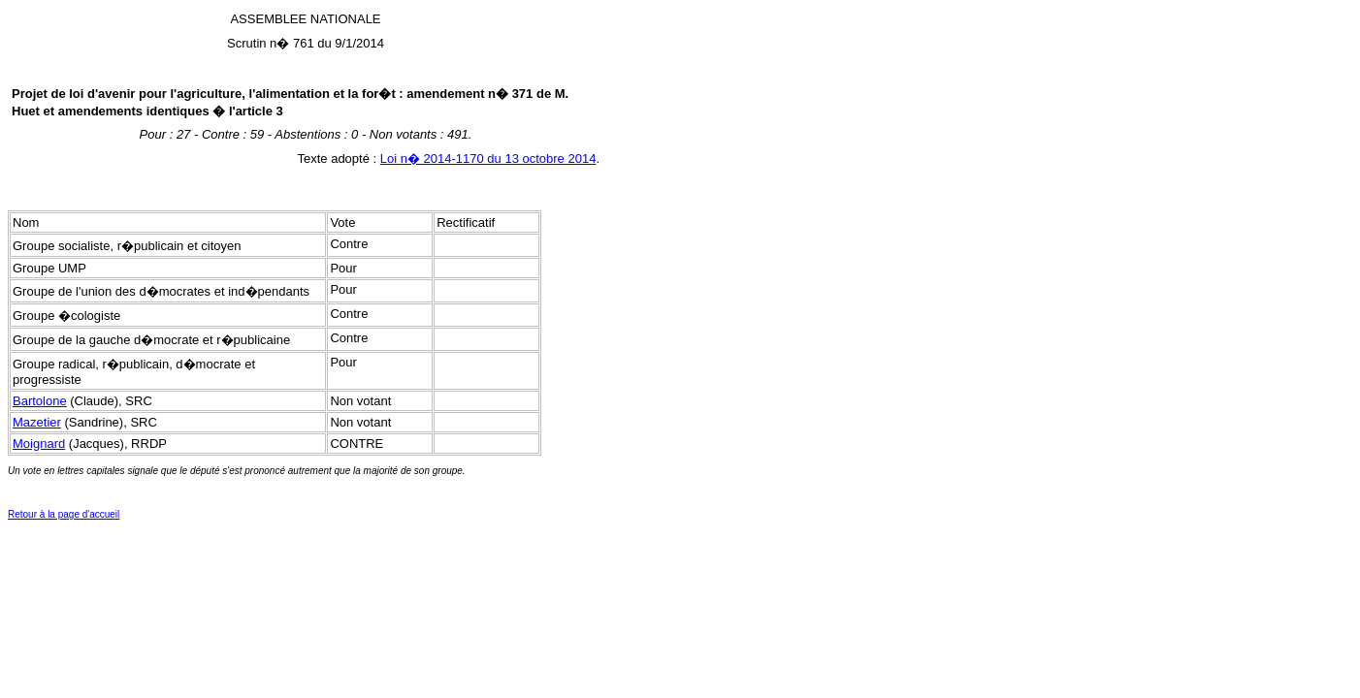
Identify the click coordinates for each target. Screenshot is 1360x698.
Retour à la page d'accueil (63, 514)
